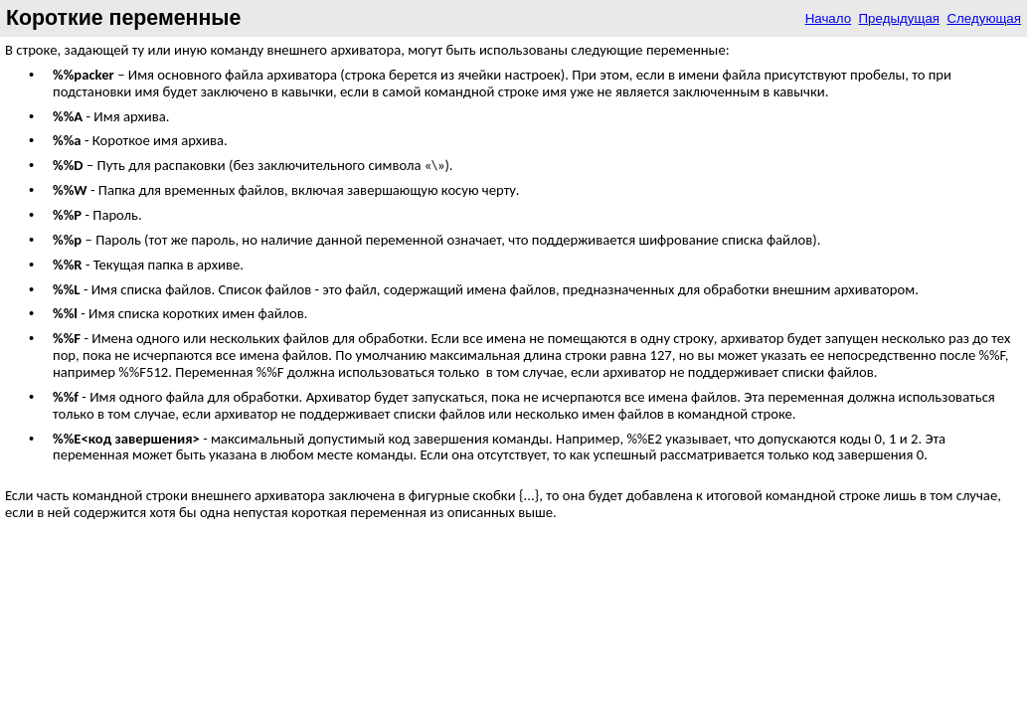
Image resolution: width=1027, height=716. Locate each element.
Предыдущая (900, 18)
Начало (828, 18)
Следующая (983, 18)
